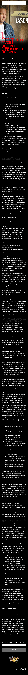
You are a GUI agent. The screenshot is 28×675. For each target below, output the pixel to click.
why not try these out (7, 56)
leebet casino (5, 65)
